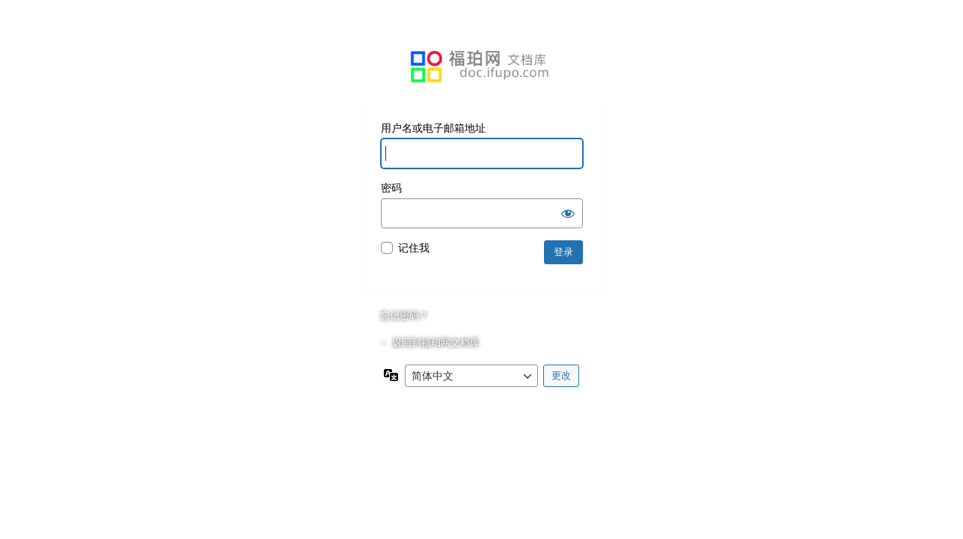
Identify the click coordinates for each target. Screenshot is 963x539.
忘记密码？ (404, 315)
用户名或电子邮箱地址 (433, 128)
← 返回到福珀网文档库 (430, 342)
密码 (391, 188)
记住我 (413, 248)
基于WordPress (482, 66)
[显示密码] (568, 213)
